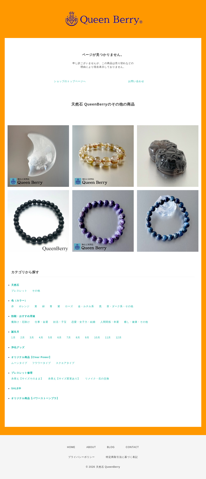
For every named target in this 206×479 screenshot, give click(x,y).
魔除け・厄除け (20, 321)
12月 (119, 337)
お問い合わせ (136, 81)
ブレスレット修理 (22, 372)
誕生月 (15, 331)
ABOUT (91, 447)
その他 (36, 290)
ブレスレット (19, 290)
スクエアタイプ (65, 363)
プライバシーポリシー (81, 457)
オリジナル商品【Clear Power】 (31, 357)
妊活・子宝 (60, 321)
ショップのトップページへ (70, 81)
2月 (22, 337)
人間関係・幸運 (109, 321)
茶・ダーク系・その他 (120, 306)
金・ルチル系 (86, 306)
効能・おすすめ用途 (23, 316)
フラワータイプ (41, 363)
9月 (87, 337)
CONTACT (132, 447)
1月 (13, 337)
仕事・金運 (41, 321)
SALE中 (16, 388)
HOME (71, 447)
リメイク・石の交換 (97, 378)
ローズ (69, 306)
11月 (108, 337)
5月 (50, 337)
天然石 (15, 285)
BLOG (111, 447)
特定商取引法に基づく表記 (122, 457)
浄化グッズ (18, 347)
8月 (78, 337)
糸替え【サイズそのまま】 (27, 378)
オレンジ (24, 306)
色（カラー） (19, 300)
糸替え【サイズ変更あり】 (64, 378)
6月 (59, 337)
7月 (69, 337)
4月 (41, 337)
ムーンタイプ (19, 363)
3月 (32, 337)
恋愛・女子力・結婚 (83, 321)
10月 (97, 337)
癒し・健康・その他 (136, 321)
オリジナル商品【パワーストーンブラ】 (35, 398)
